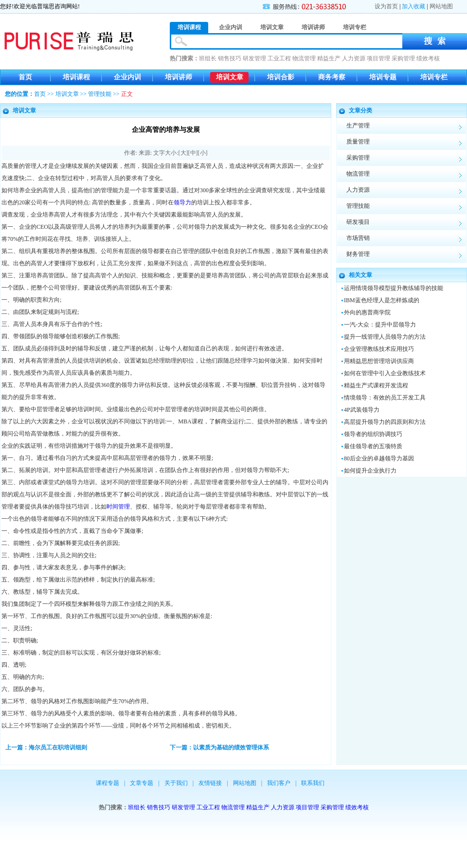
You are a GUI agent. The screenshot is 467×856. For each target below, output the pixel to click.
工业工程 (279, 58)
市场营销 (358, 238)
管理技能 (99, 94)
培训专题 (382, 77)
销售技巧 (229, 58)
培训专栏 (434, 77)
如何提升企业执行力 (370, 470)
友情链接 (210, 783)
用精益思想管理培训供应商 (379, 361)
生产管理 (358, 125)
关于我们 (176, 783)
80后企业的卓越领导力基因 (379, 458)
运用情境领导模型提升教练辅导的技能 (393, 288)
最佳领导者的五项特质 (373, 446)
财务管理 (358, 254)
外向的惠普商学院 (367, 312)
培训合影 (280, 77)
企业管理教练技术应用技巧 (379, 349)
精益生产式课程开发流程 (376, 385)
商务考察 (331, 77)
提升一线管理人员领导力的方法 (385, 336)
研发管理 (254, 58)
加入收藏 (413, 6)
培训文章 (229, 77)
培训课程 (76, 77)
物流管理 (304, 58)
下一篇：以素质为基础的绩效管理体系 (219, 747)
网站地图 (441, 6)
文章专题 (141, 783)
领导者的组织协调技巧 (373, 434)
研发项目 (358, 222)
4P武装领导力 (361, 409)
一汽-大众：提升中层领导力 (380, 324)
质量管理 (358, 141)
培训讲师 (178, 77)
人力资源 (353, 58)
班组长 (207, 58)
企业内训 (127, 77)
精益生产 (329, 58)
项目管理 (378, 58)
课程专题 (107, 783)
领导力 (182, 202)
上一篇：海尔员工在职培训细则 (46, 747)
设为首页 (386, 6)
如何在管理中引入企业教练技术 (385, 373)
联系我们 (312, 783)
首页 (25, 77)
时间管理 (118, 506)
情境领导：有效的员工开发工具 (385, 397)
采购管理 (403, 58)
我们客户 (278, 783)
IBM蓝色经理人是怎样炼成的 (381, 300)
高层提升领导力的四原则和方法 (385, 422)
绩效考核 (428, 58)
